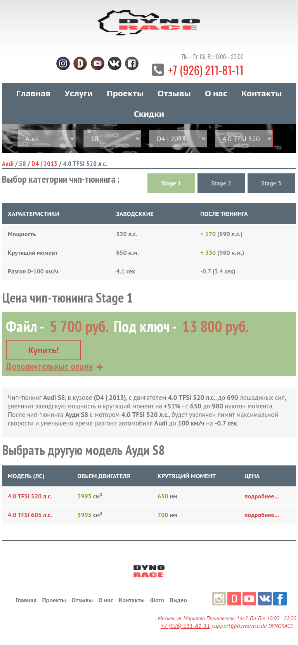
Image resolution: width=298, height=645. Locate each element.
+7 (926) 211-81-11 (206, 73)
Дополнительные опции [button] (49, 366)
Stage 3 (271, 186)
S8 (22, 167)
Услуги (79, 97)
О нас (216, 97)
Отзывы (174, 97)
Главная (33, 97)
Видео (178, 600)
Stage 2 (221, 186)
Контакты (261, 97)
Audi (8, 167)
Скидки (149, 117)
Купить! (43, 350)
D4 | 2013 (44, 167)
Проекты (125, 97)
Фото (157, 600)
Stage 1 (171, 186)
